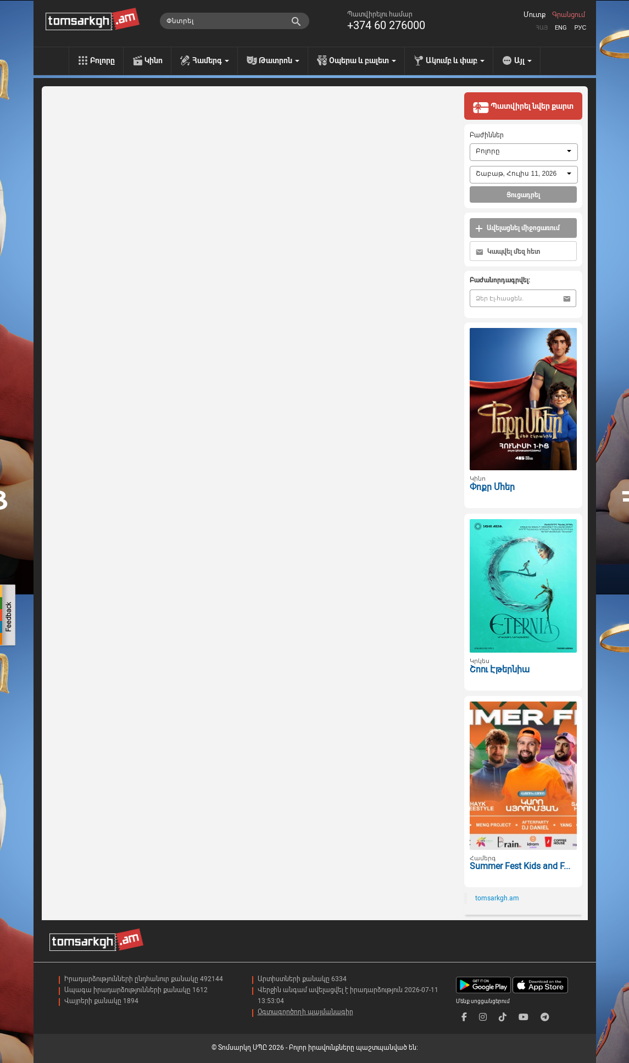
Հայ (542, 27)
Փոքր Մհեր (492, 487)
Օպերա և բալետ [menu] (362, 60)
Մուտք (534, 14)
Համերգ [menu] (210, 60)
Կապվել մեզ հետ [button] (508, 252)
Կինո (153, 60)
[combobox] (524, 152)
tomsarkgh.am (497, 898)
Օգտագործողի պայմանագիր (305, 1012)
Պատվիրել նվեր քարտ (523, 107)
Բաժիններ (487, 135)
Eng (561, 27)
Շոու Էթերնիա (500, 669)
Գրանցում (568, 14)
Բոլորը (102, 60)
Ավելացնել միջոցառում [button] (517, 228)
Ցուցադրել (523, 195)
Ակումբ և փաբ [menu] (455, 60)
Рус (580, 27)
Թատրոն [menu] (279, 60)
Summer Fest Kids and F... (520, 866)
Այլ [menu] (523, 60)
